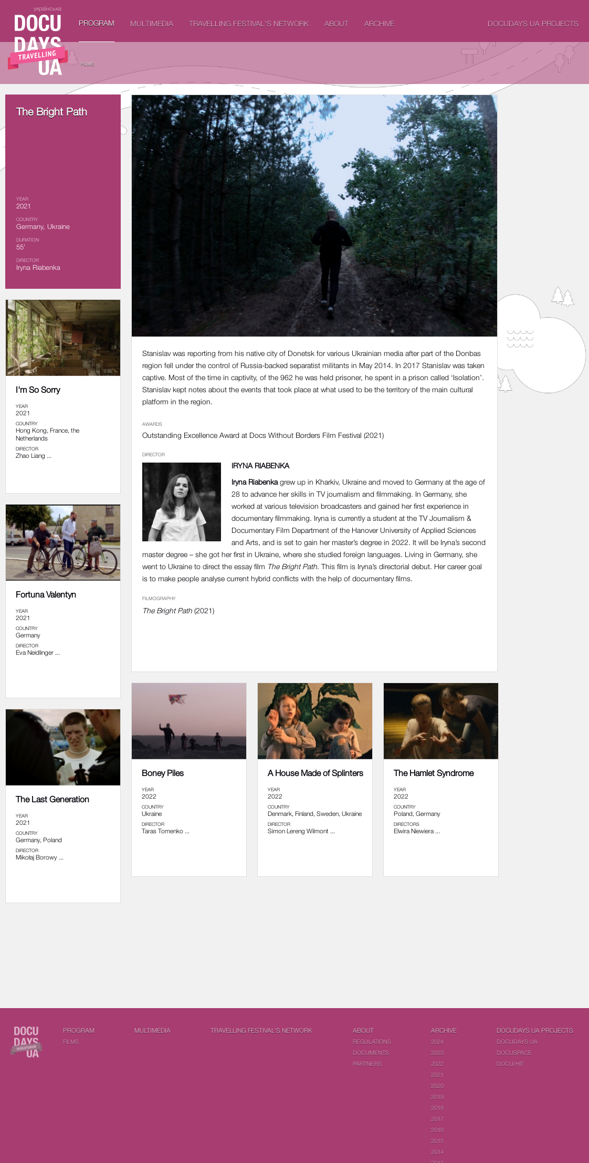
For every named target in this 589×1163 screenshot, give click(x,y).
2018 (437, 1107)
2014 (437, 1151)
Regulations (372, 1041)
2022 (437, 1063)
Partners (367, 1063)
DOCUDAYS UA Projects (533, 23)
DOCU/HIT (510, 1063)
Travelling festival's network (249, 23)
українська (47, 8)
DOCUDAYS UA (517, 1041)
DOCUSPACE (514, 1052)
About (336, 23)
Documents (371, 1052)
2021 (437, 1074)
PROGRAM (96, 22)
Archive (379, 23)
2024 (437, 1041)
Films (87, 64)
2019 (437, 1096)
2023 (437, 1052)
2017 (437, 1118)
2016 (437, 1129)
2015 (437, 1140)
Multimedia (151, 23)
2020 (437, 1085)
